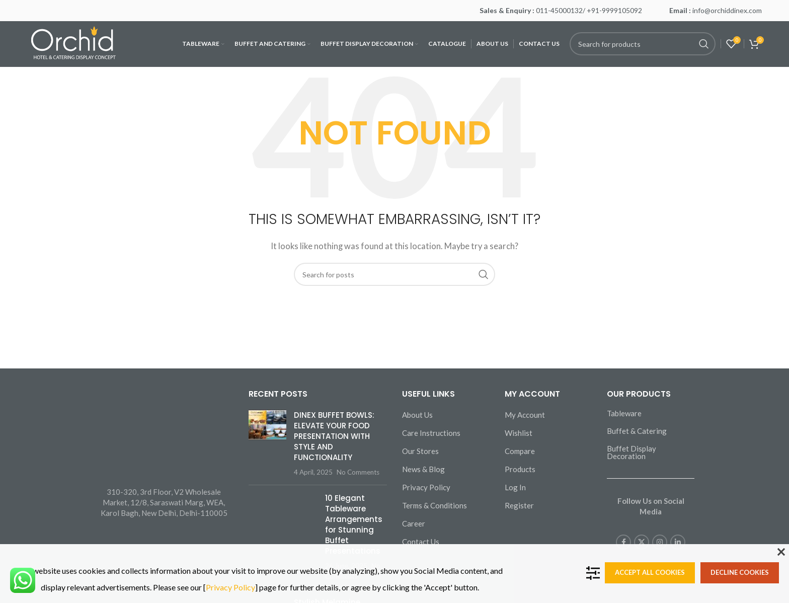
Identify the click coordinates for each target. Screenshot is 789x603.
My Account (525, 414)
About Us (417, 414)
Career (413, 523)
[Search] (643, 43)
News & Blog (423, 469)
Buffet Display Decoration (631, 452)
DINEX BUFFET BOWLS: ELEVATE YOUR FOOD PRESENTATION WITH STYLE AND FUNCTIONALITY (334, 436)
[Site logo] (74, 42)
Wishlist (518, 432)
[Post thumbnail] (267, 443)
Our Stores (420, 451)
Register (519, 505)
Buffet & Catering (637, 430)
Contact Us (420, 541)
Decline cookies (740, 572)
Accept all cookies (650, 572)
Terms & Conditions (434, 505)
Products (520, 469)
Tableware (624, 413)
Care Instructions (431, 432)
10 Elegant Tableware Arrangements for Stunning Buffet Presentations (353, 524)
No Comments (358, 472)
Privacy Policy (426, 487)
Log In (515, 487)
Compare (520, 451)
